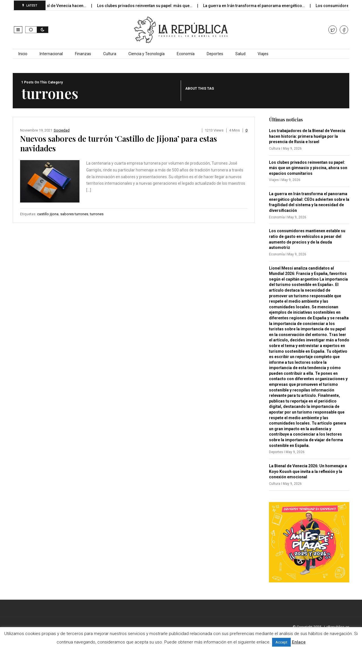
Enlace (299, 642)
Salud (240, 53)
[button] (18, 29)
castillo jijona (48, 214)
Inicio (22, 53)
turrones (97, 214)
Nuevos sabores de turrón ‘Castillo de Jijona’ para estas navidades (118, 143)
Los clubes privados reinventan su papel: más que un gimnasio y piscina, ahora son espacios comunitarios (308, 168)
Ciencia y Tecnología (146, 53)
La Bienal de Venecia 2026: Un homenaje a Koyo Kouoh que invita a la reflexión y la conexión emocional (308, 471)
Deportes (215, 53)
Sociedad (62, 130)
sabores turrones (74, 214)
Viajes (263, 53)
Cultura (109, 53)
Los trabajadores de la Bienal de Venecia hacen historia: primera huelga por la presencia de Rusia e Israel (307, 136)
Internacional (51, 53)
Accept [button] (281, 642)
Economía (186, 53)
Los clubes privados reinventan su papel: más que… (150, 5)
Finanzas (83, 53)
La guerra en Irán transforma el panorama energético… (259, 5)
